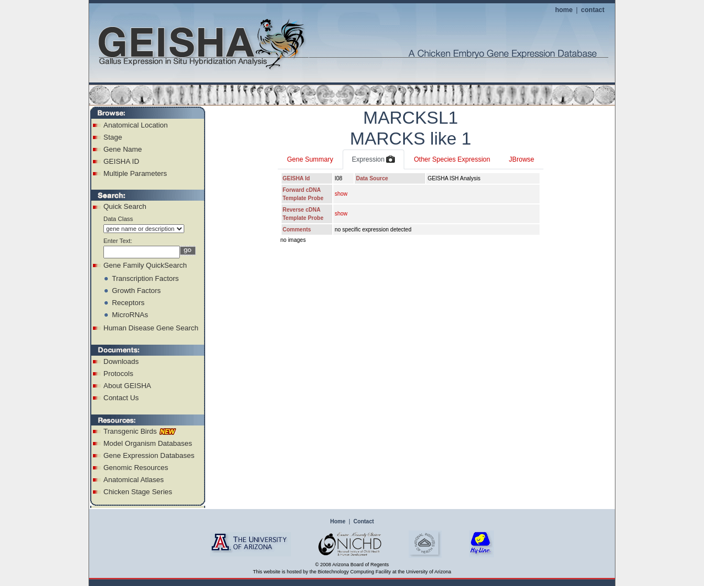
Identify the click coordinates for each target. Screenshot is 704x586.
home (564, 10)
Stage (112, 137)
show (340, 194)
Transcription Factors (145, 278)
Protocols (118, 373)
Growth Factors (136, 290)
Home (337, 521)
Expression (373, 160)
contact (592, 10)
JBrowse (521, 159)
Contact (364, 521)
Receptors (128, 302)
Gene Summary (310, 159)
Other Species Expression (452, 159)
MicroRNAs (130, 315)
